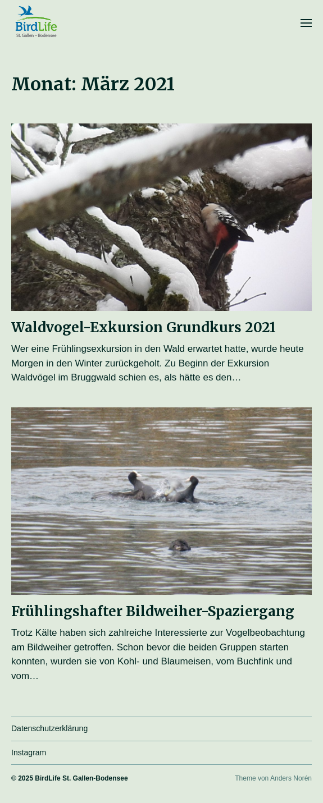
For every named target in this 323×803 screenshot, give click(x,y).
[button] (306, 22)
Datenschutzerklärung (49, 728)
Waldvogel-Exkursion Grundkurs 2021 (143, 327)
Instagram (28, 752)
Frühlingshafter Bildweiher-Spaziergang (152, 611)
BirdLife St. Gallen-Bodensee (81, 778)
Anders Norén (291, 778)
